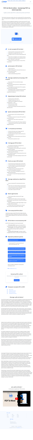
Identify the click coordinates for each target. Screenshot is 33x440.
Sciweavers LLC (19, 433)
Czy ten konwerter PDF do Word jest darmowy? (17, 254)
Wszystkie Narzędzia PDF (13, 428)
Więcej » (23, 0)
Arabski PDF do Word (12, 296)
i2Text (7, 421)
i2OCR (14, 0)
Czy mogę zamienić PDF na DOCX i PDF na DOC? (17, 257)
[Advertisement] (16, 47)
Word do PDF (11, 295)
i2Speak (8, 422)
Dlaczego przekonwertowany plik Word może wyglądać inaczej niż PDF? (17, 266)
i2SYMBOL (20, 0)
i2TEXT (17, 0)
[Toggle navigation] (30, 2)
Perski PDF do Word (12, 297)
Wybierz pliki (17, 39)
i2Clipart (18, 421)
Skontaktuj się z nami (13, 427)
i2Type (13, 422)
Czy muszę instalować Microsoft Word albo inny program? (17, 261)
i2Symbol (13, 421)
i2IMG (11, 0)
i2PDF (9, 0)
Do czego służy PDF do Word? (17, 245)
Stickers (18, 422)
